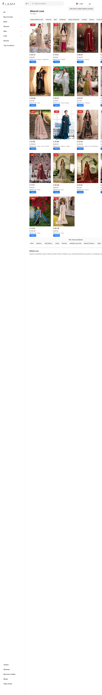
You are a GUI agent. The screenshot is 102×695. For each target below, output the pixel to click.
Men (5, 31)
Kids (5, 36)
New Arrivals (8, 17)
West (5, 22)
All (4, 12)
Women (6, 26)
